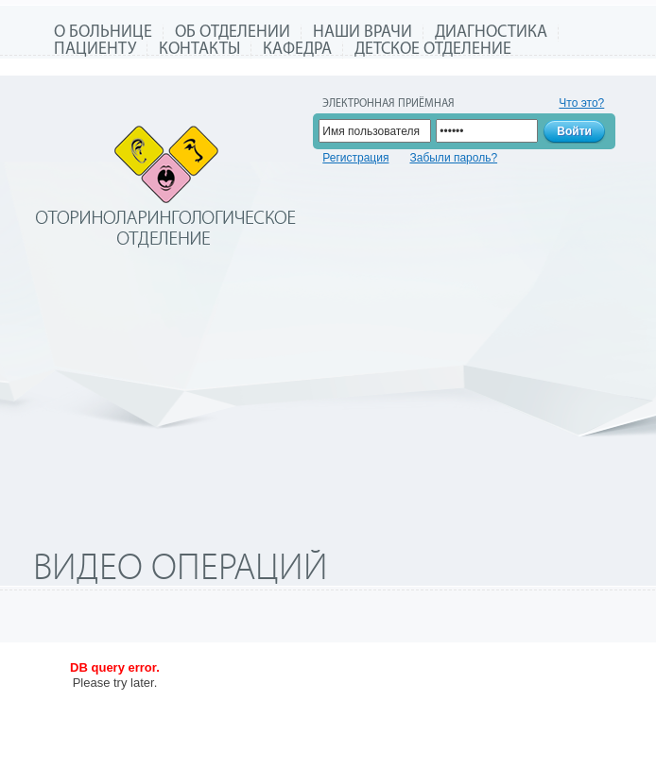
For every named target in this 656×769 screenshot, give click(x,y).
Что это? (581, 103)
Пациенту (95, 50)
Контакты (199, 50)
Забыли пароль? (453, 157)
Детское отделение (432, 50)
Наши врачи (362, 33)
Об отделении (232, 33)
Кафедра (297, 50)
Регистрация (355, 157)
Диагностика (491, 33)
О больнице (103, 33)
